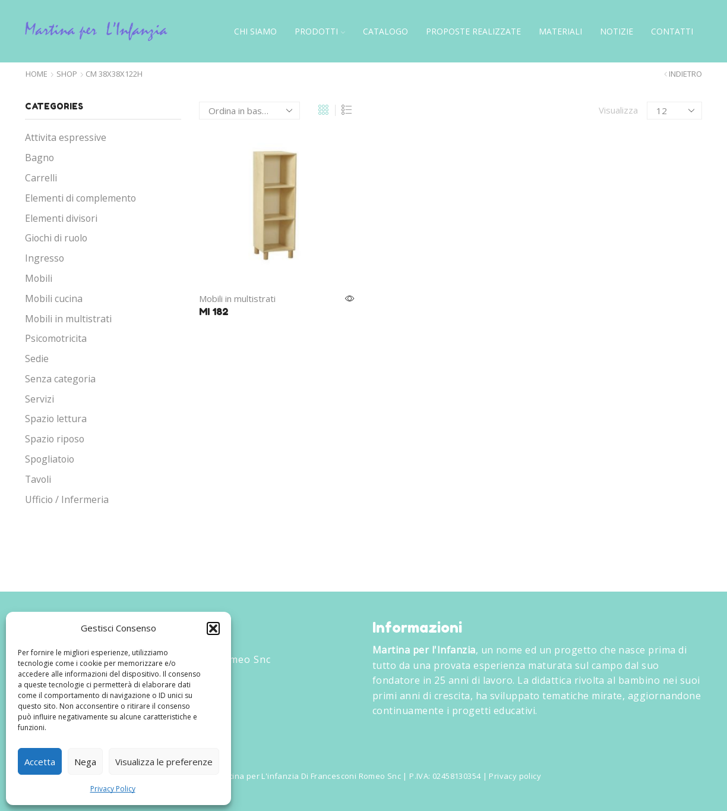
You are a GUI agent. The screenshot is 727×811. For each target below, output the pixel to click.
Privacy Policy (112, 789)
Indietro (685, 74)
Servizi (39, 399)
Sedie (37, 358)
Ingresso (44, 258)
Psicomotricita (56, 338)
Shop (66, 74)
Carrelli (41, 177)
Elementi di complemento (80, 198)
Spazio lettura (56, 418)
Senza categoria (60, 378)
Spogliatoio (49, 459)
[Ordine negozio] (249, 111)
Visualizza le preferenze (164, 762)
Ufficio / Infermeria (67, 499)
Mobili (38, 278)
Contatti (672, 31)
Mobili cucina (54, 298)
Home (37, 74)
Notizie (616, 31)
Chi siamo (255, 31)
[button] (213, 628)
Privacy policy (514, 776)
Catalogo (385, 31)
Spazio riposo (54, 438)
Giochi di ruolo (56, 237)
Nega (85, 762)
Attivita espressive (65, 137)
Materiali (560, 31)
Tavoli (38, 479)
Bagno (39, 157)
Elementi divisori (61, 218)
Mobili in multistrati (237, 298)
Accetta (39, 762)
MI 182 (214, 312)
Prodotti (320, 31)
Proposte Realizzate (473, 31)
